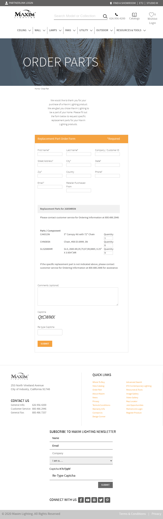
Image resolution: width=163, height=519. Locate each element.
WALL (40, 30)
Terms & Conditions (101, 405)
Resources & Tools (134, 389)
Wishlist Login (152, 19)
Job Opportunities (134, 405)
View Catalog (98, 386)
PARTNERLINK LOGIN (19, 3)
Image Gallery (132, 393)
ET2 (141, 3)
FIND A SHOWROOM (123, 3)
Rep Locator (131, 401)
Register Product (133, 412)
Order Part (97, 389)
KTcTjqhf (65, 468)
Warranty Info (99, 409)
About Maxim (99, 393)
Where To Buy (99, 382)
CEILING (24, 30)
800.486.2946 (39, 409)
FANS (70, 30)
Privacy (96, 401)
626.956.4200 (39, 405)
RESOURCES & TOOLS (131, 30)
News (95, 397)
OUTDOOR (104, 30)
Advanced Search (134, 382)
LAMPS (55, 30)
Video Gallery (132, 397)
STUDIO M (152, 3)
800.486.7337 (39, 413)
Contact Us (97, 412)
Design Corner (99, 416)
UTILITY (86, 30)
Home (37, 89)
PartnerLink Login (134, 409)
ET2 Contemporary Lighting (138, 386)
